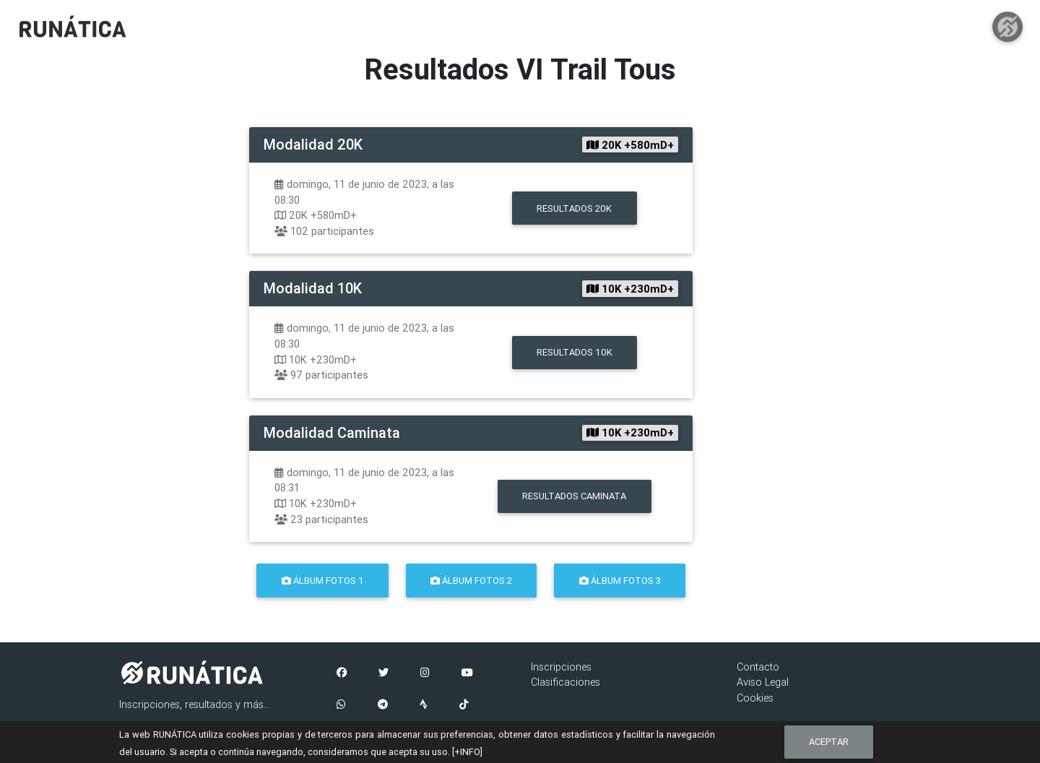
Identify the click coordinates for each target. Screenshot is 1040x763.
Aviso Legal (763, 682)
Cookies (755, 697)
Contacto (758, 666)
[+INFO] (467, 752)
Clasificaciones (565, 682)
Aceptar (829, 742)
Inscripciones (561, 666)
